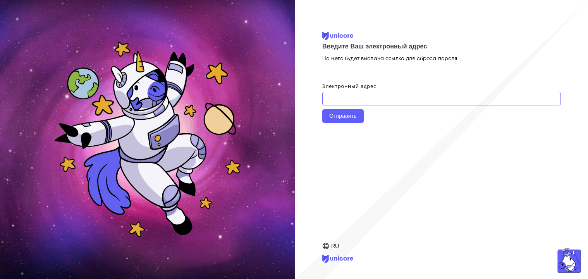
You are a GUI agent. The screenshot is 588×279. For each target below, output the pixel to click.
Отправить (343, 116)
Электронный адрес (349, 86)
